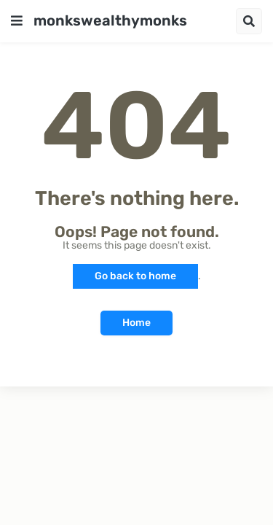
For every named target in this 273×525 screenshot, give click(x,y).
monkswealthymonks (110, 20)
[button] (16, 21)
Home (136, 322)
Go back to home (135, 276)
